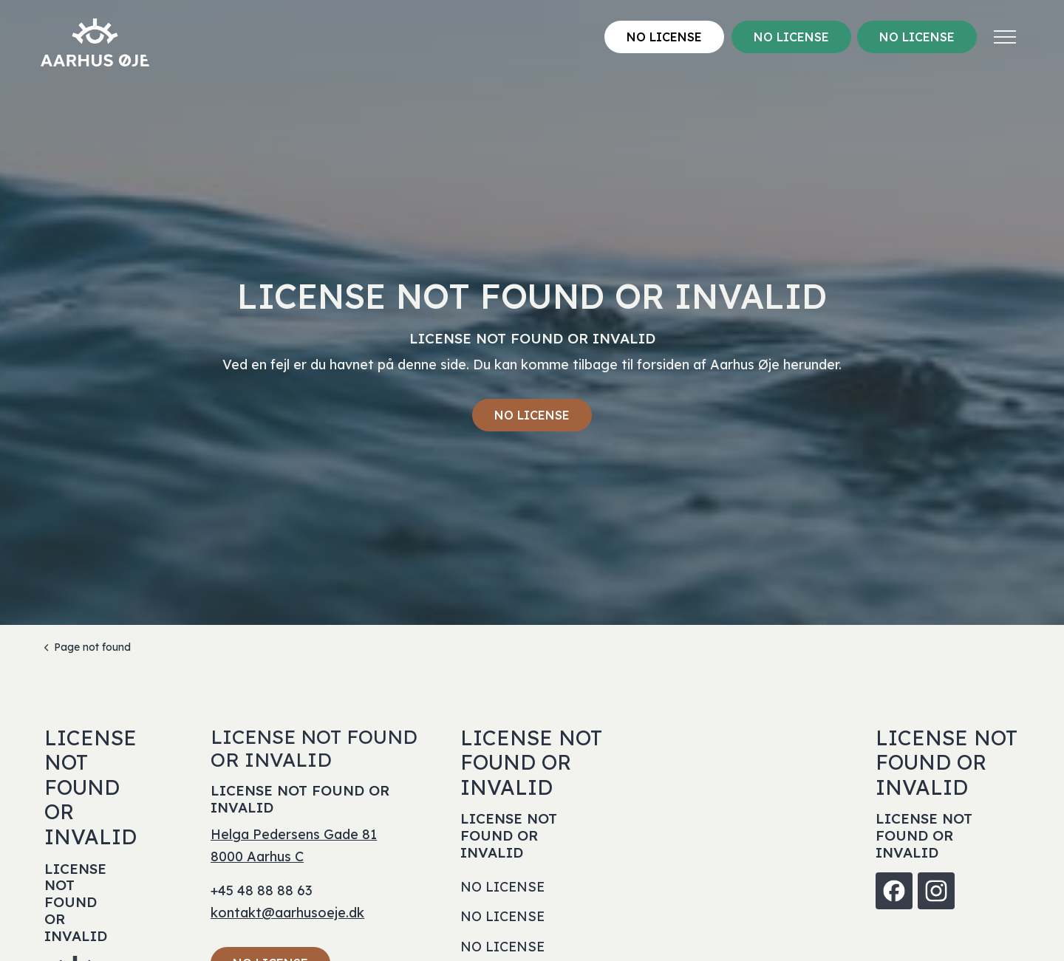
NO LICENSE (664, 37)
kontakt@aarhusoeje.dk (287, 912)
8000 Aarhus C (257, 856)
